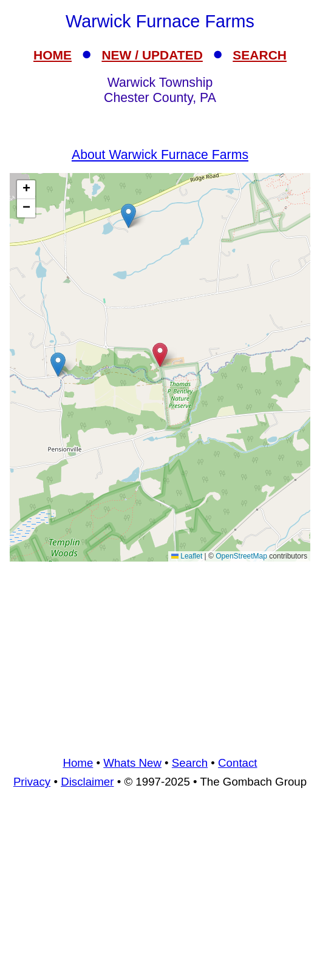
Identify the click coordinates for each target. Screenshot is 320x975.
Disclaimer (87, 781)
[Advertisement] (160, 657)
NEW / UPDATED (151, 55)
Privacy (31, 781)
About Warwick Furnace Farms (160, 155)
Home (78, 762)
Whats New (132, 762)
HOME (52, 55)
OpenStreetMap (241, 556)
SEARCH (260, 55)
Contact (237, 762)
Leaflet (186, 556)
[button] (128, 215)
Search (190, 762)
